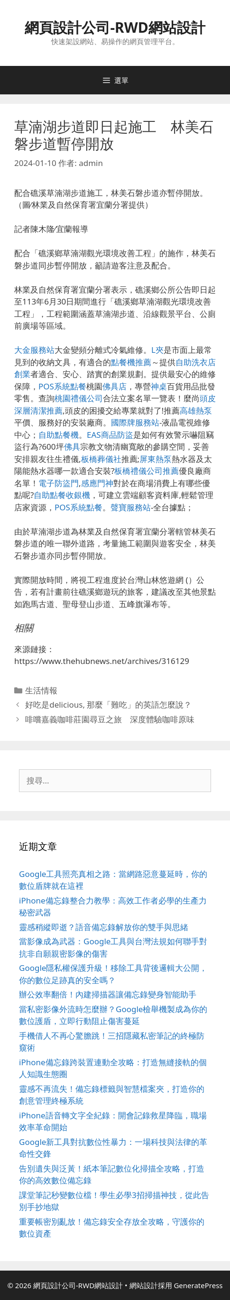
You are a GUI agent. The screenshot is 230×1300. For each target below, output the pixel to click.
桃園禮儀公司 (79, 398)
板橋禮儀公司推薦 (146, 470)
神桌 (159, 386)
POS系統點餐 (62, 386)
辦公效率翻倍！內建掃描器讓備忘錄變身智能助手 (107, 994)
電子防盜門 (58, 483)
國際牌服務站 (135, 422)
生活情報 (41, 690)
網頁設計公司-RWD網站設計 (115, 27)
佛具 (72, 446)
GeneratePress (198, 1285)
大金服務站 (34, 349)
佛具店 (114, 386)
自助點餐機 (58, 434)
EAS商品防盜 (110, 434)
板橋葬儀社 (101, 458)
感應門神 (97, 483)
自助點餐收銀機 (62, 494)
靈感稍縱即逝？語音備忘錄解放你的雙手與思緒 (103, 927)
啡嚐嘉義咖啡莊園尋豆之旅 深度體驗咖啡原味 (109, 719)
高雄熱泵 (196, 410)
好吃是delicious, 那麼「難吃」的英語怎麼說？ (108, 704)
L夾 (157, 349)
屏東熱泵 (155, 458)
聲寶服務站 (130, 507)
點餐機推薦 (131, 362)
